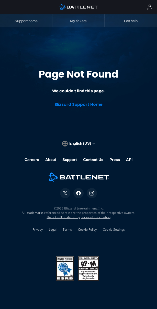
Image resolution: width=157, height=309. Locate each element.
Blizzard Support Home (78, 104)
